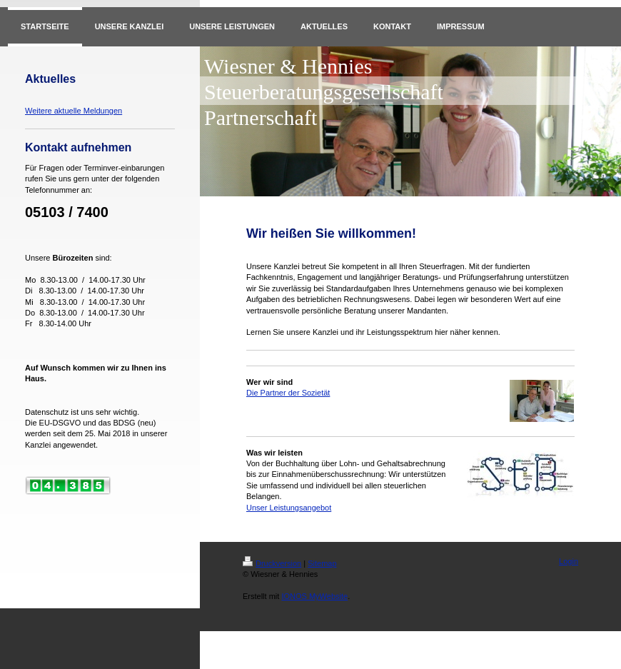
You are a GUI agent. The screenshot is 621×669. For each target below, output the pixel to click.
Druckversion (272, 563)
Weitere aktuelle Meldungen (73, 110)
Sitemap (322, 563)
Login (568, 561)
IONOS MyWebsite (314, 596)
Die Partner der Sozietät (288, 392)
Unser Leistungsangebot (288, 507)
